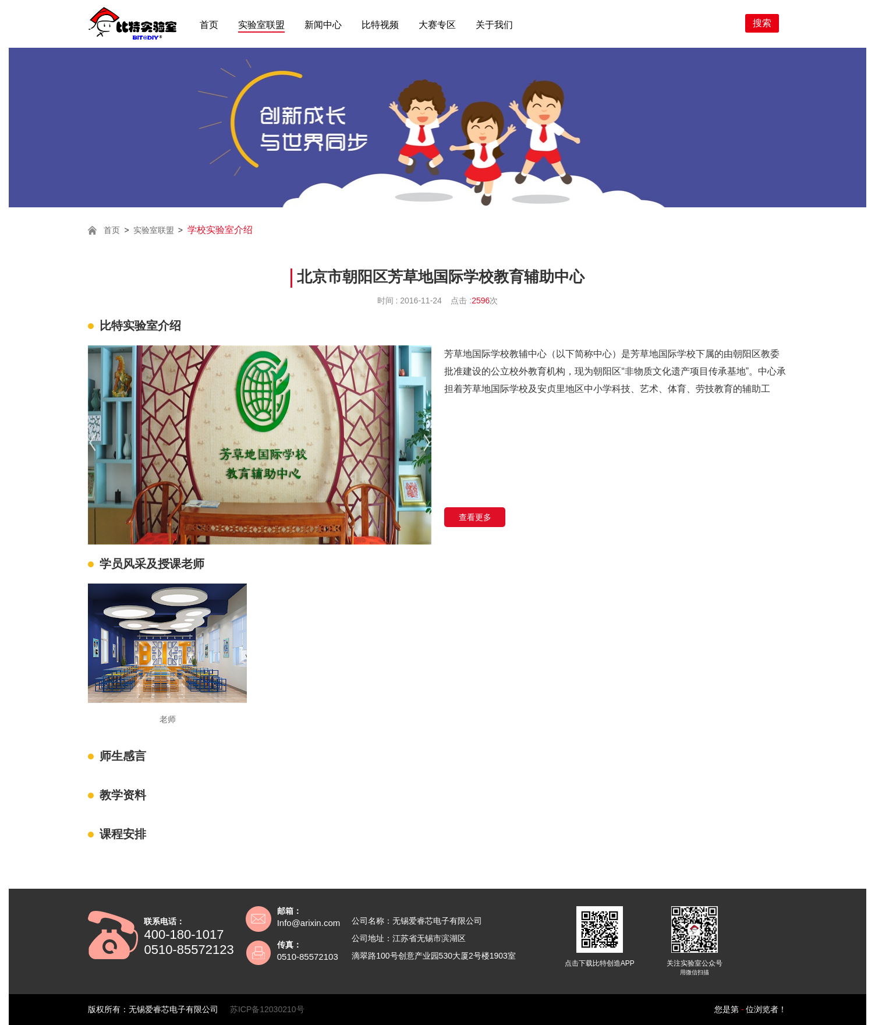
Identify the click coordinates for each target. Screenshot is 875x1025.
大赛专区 (437, 25)
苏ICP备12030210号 (267, 1009)
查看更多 (475, 517)
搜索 (762, 23)
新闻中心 (323, 25)
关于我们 (494, 25)
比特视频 (380, 25)
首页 (209, 25)
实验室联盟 (261, 25)
